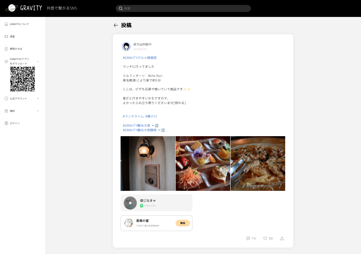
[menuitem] (22, 24)
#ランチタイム (133, 116)
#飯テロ (151, 116)
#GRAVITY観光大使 (136, 125)
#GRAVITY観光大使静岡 (140, 130)
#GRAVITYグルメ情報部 (140, 58)
